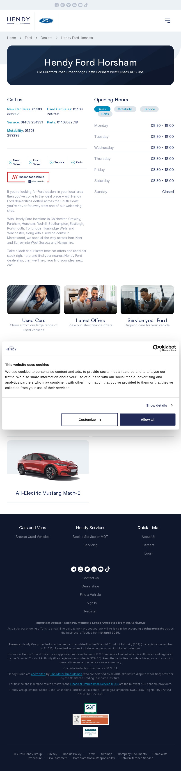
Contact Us (90, 578)
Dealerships (90, 586)
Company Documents (132, 754)
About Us (148, 537)
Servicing (91, 545)
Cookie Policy (72, 754)
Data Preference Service (137, 758)
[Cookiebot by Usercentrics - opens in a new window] (156, 348)
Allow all (148, 419)
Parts (105, 114)
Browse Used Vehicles (32, 537)
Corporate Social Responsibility (94, 758)
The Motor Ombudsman (66, 674)
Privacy (52, 754)
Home (11, 38)
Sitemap (106, 754)
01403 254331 (32, 122)
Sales (102, 109)
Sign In (92, 603)
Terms (91, 754)
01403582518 (67, 122)
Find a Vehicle (90, 594)
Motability (125, 109)
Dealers (46, 38)
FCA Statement (57, 758)
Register (90, 611)
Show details (156, 405)
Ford (28, 38)
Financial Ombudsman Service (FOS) (94, 684)
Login (148, 553)
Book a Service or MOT (90, 537)
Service (149, 109)
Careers (148, 545)
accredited (38, 674)
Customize (90, 419)
